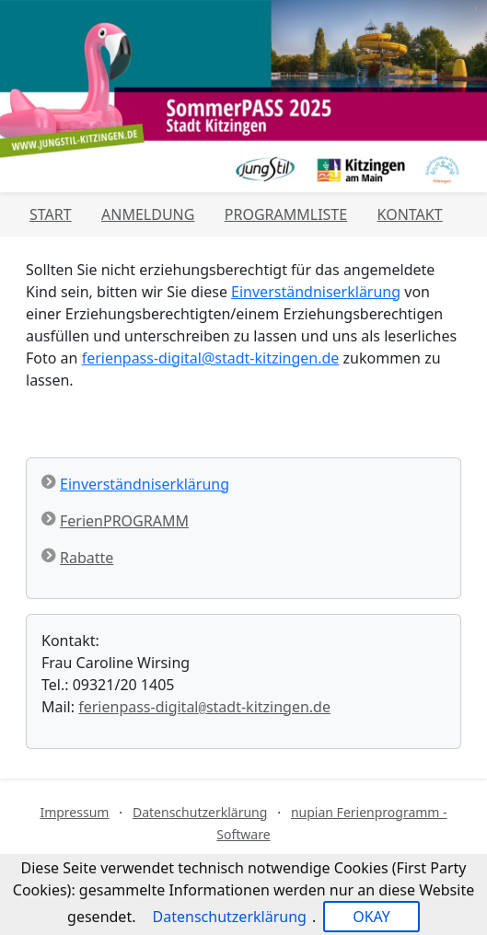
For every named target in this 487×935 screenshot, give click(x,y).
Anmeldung (147, 214)
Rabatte (86, 558)
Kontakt (410, 214)
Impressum (74, 812)
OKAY (371, 916)
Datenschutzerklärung (200, 812)
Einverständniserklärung (315, 292)
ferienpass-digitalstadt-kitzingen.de (204, 707)
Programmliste (286, 214)
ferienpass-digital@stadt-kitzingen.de (211, 358)
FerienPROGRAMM (124, 521)
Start (50, 214)
